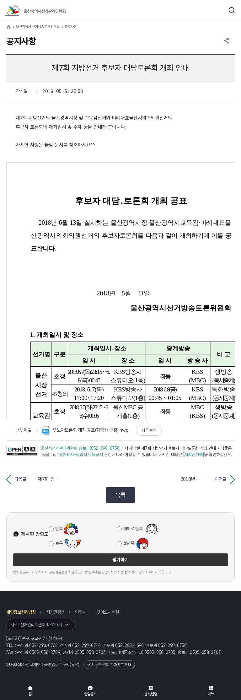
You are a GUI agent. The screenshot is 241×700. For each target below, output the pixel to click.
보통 (58, 543)
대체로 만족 (133, 528)
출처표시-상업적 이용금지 (81, 454)
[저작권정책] (193, 454)
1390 (65, 664)
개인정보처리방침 (21, 612)
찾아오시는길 (108, 612)
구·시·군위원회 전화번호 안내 (109, 664)
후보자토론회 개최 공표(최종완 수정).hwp (85, 430)
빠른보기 (149, 430)
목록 (120, 495)
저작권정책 (55, 612)
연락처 (80, 612)
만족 (58, 528)
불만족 (128, 543)
